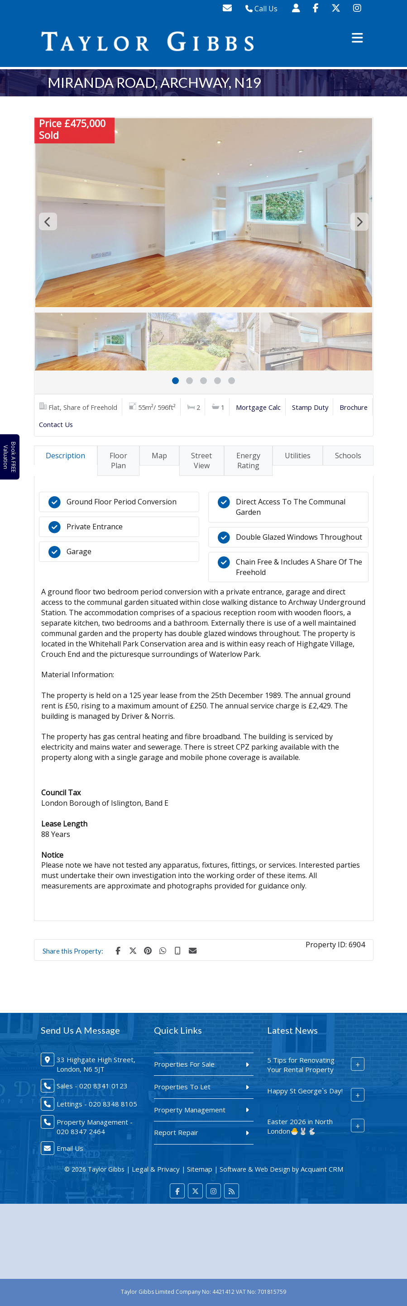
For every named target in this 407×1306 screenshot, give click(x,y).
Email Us (70, 1148)
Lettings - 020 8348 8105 (97, 1103)
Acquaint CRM (322, 1168)
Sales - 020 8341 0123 (92, 1085)
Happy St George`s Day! (305, 1090)
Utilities (298, 456)
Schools (348, 456)
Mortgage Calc (258, 407)
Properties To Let (182, 1086)
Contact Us (56, 424)
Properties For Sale (184, 1064)
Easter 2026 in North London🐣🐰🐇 (300, 1126)
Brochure (354, 407)
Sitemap (199, 1168)
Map (159, 456)
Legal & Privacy (156, 1168)
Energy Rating (248, 461)
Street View (201, 461)
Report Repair (176, 1132)
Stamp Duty (310, 407)
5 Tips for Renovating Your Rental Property (301, 1064)
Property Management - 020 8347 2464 (95, 1126)
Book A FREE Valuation (9, 457)
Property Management (189, 1109)
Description (65, 456)
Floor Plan (118, 461)
